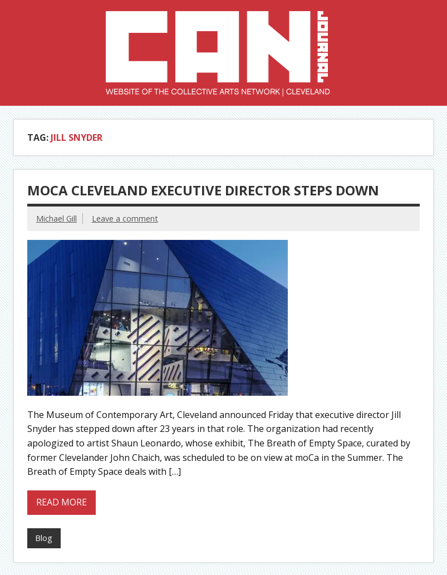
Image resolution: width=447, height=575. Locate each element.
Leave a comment (125, 218)
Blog (43, 538)
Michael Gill (56, 218)
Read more (61, 502)
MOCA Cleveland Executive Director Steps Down (203, 190)
